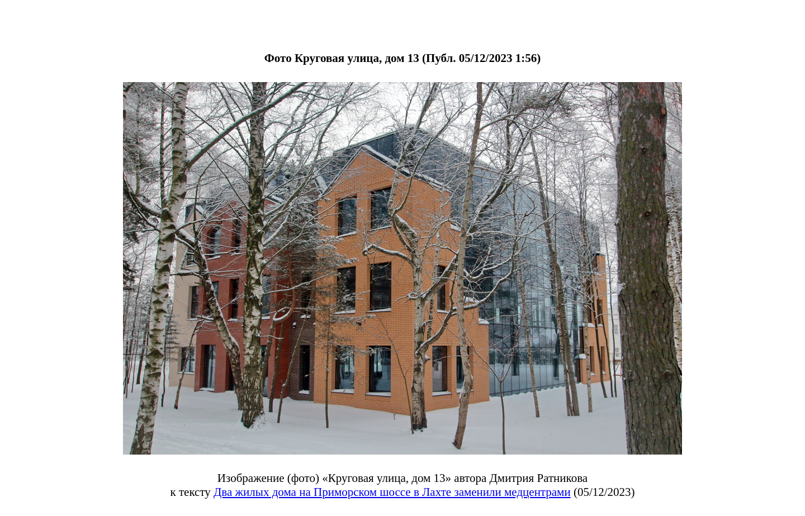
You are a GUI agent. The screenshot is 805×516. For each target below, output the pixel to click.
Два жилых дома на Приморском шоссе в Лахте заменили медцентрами (392, 492)
